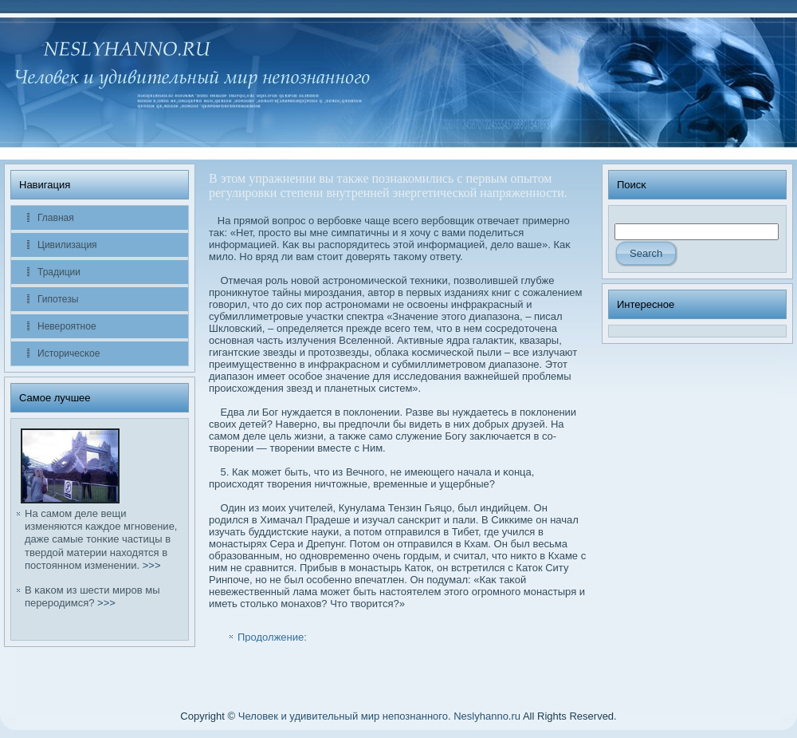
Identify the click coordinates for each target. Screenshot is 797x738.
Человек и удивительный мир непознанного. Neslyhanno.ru (379, 716)
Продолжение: (272, 637)
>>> (152, 565)
